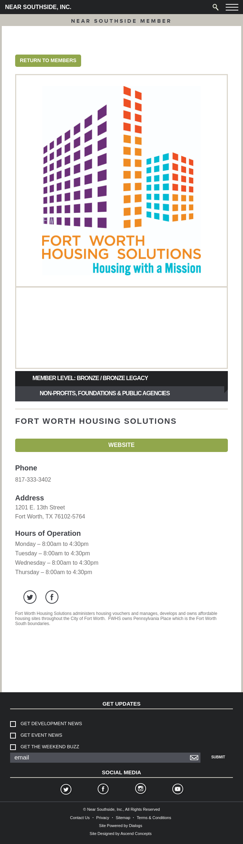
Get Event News (41, 735)
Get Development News (51, 723)
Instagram (140, 790)
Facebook (102, 790)
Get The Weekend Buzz (50, 746)
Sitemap (123, 817)
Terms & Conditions (154, 817)
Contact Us (79, 817)
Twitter (65, 790)
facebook (51, 597)
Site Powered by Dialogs (120, 825)
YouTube (177, 790)
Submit (218, 757)
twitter (30, 597)
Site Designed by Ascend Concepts (121, 833)
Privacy (102, 817)
